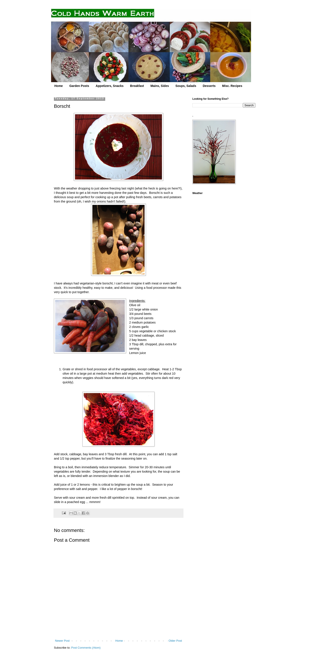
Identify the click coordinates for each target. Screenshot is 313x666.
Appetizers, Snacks (109, 86)
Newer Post (62, 640)
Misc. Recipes (232, 86)
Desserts (209, 86)
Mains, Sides (159, 86)
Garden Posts (79, 86)
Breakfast (137, 86)
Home (58, 86)
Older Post (175, 640)
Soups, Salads (185, 86)
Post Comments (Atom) (86, 647)
